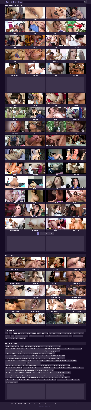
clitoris (58, 335)
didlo (70, 335)
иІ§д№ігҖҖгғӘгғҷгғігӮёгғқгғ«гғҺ (62, 365)
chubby (12, 338)
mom (10, 333)
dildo (50, 335)
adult (54, 333)
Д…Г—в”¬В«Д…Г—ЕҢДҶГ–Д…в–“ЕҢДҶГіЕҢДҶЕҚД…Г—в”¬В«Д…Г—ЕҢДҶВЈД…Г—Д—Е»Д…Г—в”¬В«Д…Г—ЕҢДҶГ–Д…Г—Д (35, 375)
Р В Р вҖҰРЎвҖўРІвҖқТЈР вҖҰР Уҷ (56, 358)
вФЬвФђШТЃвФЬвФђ (28, 367)
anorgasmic (80, 333)
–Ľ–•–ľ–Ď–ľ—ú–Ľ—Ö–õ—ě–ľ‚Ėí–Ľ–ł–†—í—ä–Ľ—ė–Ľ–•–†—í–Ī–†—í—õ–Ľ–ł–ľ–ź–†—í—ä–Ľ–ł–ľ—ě (27, 355)
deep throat (22, 338)
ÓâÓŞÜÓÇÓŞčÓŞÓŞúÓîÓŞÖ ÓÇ (57, 355)
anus (54, 335)
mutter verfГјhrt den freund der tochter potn (59, 377)
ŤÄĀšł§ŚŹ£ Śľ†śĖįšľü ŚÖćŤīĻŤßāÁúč (14, 367)
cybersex (80, 335)
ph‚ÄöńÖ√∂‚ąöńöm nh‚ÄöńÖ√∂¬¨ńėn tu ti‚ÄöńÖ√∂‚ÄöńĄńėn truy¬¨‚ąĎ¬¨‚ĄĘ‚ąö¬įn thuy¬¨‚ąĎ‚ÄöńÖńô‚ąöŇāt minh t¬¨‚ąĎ (34, 348)
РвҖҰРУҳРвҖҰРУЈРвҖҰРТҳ (12, 346)
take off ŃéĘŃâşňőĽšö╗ (62, 379)
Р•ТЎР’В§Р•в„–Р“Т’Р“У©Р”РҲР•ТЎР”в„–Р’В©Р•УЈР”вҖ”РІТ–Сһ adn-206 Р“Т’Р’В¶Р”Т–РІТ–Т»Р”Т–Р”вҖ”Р (29, 365)
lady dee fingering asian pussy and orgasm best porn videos (20, 358)
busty (12, 335)
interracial (23, 363)
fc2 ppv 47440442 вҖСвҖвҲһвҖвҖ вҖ (37, 377)
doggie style (22, 335)
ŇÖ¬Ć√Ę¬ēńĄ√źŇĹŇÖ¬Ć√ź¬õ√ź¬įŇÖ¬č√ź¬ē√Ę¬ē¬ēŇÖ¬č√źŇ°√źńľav (54, 372)
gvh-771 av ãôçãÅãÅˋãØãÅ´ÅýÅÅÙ (47, 346)
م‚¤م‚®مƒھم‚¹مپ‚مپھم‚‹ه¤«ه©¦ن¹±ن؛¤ (73, 348)
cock (65, 333)
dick (16, 335)
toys (46, 335)
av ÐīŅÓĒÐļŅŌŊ (74, 379)
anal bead (28, 333)
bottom (39, 333)
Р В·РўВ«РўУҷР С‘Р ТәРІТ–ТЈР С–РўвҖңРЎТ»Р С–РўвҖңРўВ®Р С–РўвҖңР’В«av (24, 351)
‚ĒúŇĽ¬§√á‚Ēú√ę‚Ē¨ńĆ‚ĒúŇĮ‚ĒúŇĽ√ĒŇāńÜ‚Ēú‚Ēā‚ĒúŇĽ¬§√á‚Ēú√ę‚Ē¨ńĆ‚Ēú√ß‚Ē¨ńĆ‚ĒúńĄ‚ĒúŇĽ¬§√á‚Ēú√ (29, 370)
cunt (17, 338)
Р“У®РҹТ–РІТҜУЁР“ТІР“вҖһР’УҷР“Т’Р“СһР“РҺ (16, 377)
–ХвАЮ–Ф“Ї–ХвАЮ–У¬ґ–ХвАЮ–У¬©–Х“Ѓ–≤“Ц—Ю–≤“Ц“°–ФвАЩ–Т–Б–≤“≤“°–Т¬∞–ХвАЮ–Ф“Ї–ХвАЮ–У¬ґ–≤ (59, 367)
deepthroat (45, 333)
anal (7, 333)
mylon (74, 333)
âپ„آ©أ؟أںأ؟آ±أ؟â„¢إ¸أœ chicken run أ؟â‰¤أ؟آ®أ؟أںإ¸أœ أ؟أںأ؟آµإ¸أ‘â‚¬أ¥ (21, 372)
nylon (42, 335)
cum (50, 333)
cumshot (69, 333)
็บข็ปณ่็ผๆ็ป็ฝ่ (33, 363)
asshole (7, 338)
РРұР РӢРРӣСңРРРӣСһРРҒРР (13, 363)
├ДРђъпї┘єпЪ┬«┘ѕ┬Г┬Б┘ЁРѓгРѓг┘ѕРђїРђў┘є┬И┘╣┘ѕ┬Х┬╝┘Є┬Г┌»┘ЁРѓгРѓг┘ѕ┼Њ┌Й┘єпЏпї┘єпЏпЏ (30, 360)
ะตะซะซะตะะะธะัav (12, 382)
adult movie (59, 333)
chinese (15, 333)
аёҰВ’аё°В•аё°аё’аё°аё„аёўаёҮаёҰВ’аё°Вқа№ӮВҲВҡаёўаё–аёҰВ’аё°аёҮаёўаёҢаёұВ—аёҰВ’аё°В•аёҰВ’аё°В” (31, 379)
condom (63, 335)
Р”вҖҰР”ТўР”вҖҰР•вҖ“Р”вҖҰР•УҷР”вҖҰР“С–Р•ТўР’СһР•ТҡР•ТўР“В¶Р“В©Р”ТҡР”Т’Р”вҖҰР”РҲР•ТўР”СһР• (30, 353)
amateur (34, 333)
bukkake (8, 335)
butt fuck (31, 335)
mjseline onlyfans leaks (60, 360)
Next (52, 233)
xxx (27, 335)
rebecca (22, 346)
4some (74, 335)
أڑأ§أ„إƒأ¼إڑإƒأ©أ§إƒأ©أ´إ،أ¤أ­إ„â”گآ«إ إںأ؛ (52, 351)
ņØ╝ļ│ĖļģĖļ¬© (28, 346)
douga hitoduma (72, 360)
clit (67, 335)
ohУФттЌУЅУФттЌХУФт (41, 358)
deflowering (21, 333)
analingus (37, 335)
